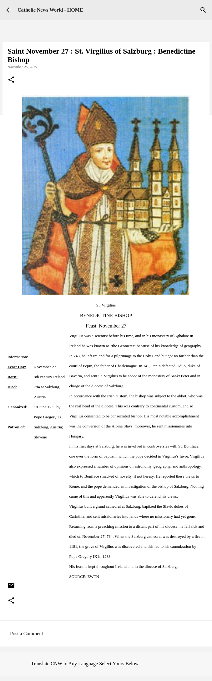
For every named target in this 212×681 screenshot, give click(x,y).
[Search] (203, 10)
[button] (11, 80)
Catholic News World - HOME (50, 10)
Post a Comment (26, 633)
